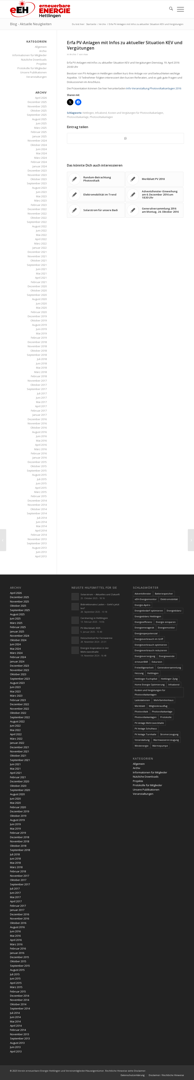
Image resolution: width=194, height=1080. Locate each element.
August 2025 (39, 119)
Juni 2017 (41, 397)
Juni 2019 (41, 329)
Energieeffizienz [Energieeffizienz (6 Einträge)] (143, 621)
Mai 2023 (41, 196)
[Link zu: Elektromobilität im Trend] (96, 194)
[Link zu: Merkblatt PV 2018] (154, 179)
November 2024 (37, 140)
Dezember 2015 (37, 462)
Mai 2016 (41, 440)
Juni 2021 (41, 269)
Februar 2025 (39, 132)
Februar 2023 (39, 205)
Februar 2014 (39, 535)
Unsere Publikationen (33, 72)
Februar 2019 (39, 337)
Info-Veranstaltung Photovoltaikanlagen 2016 (153, 88)
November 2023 (37, 175)
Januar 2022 (39, 247)
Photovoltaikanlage (78, 117)
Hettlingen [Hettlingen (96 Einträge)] (153, 673)
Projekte (41, 64)
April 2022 (41, 239)
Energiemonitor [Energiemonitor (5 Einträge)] (166, 627)
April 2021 (41, 277)
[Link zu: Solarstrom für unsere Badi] (96, 210)
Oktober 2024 (38, 145)
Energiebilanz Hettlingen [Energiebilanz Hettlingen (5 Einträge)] (148, 616)
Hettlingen (88, 112)
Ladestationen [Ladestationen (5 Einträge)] (142, 700)
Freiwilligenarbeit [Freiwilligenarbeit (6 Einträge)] (144, 667)
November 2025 (37, 106)
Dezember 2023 (37, 170)
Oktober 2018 (38, 350)
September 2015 (37, 470)
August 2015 (39, 475)
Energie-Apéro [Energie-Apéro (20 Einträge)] (142, 604)
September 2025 (37, 115)
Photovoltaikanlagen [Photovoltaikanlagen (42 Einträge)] (146, 717)
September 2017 (37, 389)
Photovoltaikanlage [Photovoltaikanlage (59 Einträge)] (162, 711)
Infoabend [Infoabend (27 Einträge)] (173, 684)
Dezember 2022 (37, 209)
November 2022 (37, 213)
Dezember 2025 (37, 102)
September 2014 (37, 513)
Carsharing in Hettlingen (94, 617)
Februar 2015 (39, 496)
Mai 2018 (41, 367)
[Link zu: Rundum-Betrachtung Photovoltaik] (96, 179)
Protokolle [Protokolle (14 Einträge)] (166, 717)
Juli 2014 (42, 518)
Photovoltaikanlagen (101, 117)
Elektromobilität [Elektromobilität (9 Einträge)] (169, 599)
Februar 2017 (39, 410)
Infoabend (101, 112)
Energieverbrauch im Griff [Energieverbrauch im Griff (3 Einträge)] (149, 638)
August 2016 (39, 432)
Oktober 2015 (38, 466)
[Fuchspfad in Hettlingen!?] (191, 540)
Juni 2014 (41, 522)
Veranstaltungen (36, 77)
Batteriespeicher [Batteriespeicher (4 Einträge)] (164, 593)
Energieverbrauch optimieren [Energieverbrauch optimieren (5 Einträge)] (151, 644)
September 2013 (37, 543)
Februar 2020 (39, 312)
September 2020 (37, 295)
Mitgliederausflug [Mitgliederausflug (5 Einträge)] (158, 705)
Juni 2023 (41, 192)
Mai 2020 (41, 307)
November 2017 (37, 380)
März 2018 (40, 372)
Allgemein (41, 47)
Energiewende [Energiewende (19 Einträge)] (167, 656)
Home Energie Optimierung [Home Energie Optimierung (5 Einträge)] (150, 684)
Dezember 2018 (37, 342)
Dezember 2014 (37, 500)
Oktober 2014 (38, 509)
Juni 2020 (41, 303)
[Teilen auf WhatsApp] (125, 138)
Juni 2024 (41, 149)
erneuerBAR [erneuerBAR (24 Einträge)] (141, 661)
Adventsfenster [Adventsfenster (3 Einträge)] (143, 593)
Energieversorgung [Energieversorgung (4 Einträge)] (145, 656)
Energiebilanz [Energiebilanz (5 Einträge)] (174, 610)
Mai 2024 (41, 153)
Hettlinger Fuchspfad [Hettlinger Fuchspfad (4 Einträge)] (146, 678)
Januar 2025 (39, 136)
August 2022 (39, 226)
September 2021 (37, 265)
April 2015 (41, 488)
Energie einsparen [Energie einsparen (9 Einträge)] (166, 621)
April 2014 (41, 530)
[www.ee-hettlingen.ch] (40, 9)
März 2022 (40, 243)
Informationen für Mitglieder (29, 55)
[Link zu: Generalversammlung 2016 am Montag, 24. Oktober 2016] (154, 210)
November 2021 (37, 256)
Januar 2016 (39, 457)
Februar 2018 (39, 376)
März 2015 (40, 492)
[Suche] (169, 9)
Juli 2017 (42, 393)
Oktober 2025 (38, 110)
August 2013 (39, 547)
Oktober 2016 (38, 427)
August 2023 (39, 187)
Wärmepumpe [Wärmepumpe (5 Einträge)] (160, 745)
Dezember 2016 (37, 419)
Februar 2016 (39, 453)
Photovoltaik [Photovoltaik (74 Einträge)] (141, 711)
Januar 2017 (39, 415)
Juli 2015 (42, 479)
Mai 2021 (41, 273)
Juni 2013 (41, 552)
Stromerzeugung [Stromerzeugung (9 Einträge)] (169, 734)
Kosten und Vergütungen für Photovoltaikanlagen (135, 112)
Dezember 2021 (37, 252)
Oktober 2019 (38, 320)
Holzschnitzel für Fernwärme (96, 637)
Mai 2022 (41, 235)
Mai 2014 (41, 526)
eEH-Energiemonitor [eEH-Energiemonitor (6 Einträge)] (146, 599)
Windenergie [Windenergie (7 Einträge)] (142, 745)
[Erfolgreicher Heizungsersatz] (3, 540)
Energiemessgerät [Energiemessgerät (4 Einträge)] (144, 627)
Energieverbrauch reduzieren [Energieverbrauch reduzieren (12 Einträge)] (151, 650)
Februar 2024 (39, 162)
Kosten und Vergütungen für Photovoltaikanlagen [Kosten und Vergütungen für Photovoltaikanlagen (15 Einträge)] (150, 692)
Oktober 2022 (38, 217)
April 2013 (41, 556)
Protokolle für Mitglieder (32, 68)
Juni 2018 (41, 363)
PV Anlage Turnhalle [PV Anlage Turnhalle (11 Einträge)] (145, 734)
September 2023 (37, 183)
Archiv (73, 54)
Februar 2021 (39, 282)
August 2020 (39, 299)
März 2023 (40, 200)
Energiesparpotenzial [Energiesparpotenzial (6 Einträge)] (146, 633)
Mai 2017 (41, 402)
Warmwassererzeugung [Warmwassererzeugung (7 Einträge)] (166, 739)
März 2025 (40, 128)
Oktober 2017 (38, 385)
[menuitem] (169, 9)
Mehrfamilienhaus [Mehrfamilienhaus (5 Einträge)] (163, 700)
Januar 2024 (39, 166)
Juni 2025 (41, 123)
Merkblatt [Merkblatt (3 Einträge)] (140, 705)
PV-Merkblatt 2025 (90, 627)
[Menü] (178, 9)
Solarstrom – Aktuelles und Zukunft (100, 594)
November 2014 (37, 505)
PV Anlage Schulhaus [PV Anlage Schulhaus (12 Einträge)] (146, 728)
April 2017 (41, 406)
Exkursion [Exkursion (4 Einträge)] (157, 661)
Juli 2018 (42, 359)
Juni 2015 (41, 483)
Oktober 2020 (38, 290)
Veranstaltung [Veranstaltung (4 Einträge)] (142, 739)
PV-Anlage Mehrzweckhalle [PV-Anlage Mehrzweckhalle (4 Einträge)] (149, 722)
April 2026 (41, 98)
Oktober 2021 (38, 260)
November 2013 (37, 539)
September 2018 (37, 355)
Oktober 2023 (38, 179)
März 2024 (40, 158)
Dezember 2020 (37, 286)
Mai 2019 (41, 333)
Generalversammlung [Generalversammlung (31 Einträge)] (169, 667)
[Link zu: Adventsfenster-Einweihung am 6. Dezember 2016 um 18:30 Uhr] (154, 194)
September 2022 (37, 222)
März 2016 (40, 449)
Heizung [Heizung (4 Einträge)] (139, 673)
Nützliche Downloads (34, 59)
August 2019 (39, 325)
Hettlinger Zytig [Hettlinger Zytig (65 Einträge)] (169, 678)
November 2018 (37, 346)
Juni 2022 (41, 230)
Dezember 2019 (37, 316)
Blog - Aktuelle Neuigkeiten (31, 24)
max (85, 54)
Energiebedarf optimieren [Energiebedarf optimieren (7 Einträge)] (149, 610)
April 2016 (41, 445)
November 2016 (37, 423)
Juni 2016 (41, 436)
